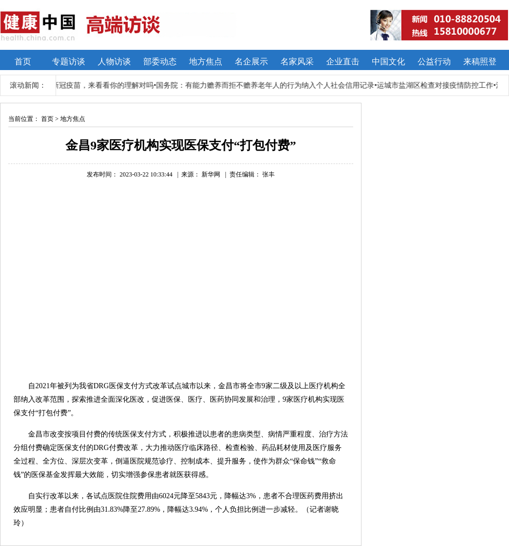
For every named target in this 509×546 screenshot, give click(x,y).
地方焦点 (72, 118)
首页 (47, 118)
